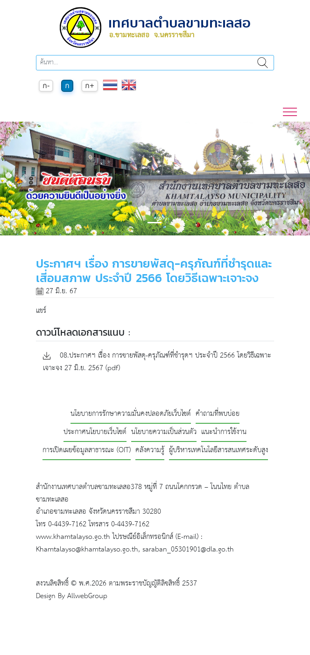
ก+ (89, 86)
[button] (23, 178)
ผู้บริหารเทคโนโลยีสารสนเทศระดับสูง (218, 450)
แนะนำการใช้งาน (224, 432)
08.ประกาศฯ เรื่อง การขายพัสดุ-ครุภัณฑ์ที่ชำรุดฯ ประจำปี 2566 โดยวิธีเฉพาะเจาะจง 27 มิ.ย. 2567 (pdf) (157, 362)
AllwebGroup (87, 596)
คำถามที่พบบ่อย (218, 414)
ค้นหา (263, 62)
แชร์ (41, 310)
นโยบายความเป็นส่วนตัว (164, 432)
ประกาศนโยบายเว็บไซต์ (95, 432)
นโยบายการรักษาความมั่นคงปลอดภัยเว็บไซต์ (130, 414)
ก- (45, 86)
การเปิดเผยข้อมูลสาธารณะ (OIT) (86, 450)
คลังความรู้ (149, 450)
